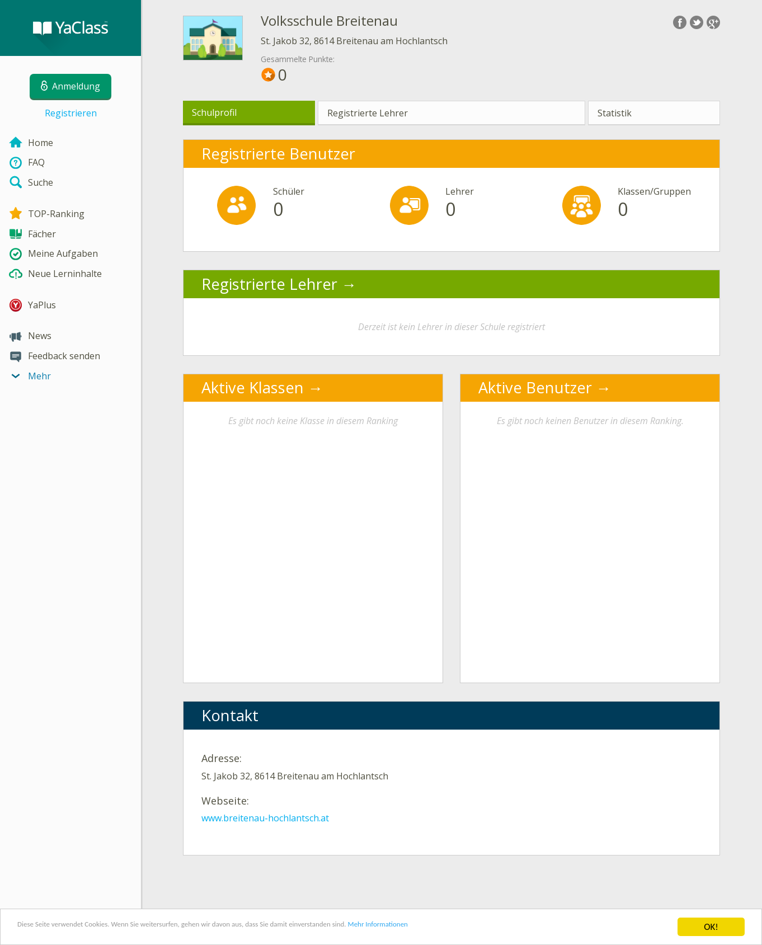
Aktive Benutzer (535, 387)
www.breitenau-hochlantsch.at (265, 818)
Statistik (615, 113)
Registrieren (71, 113)
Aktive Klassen (252, 387)
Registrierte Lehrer (367, 113)
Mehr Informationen (490, 928)
